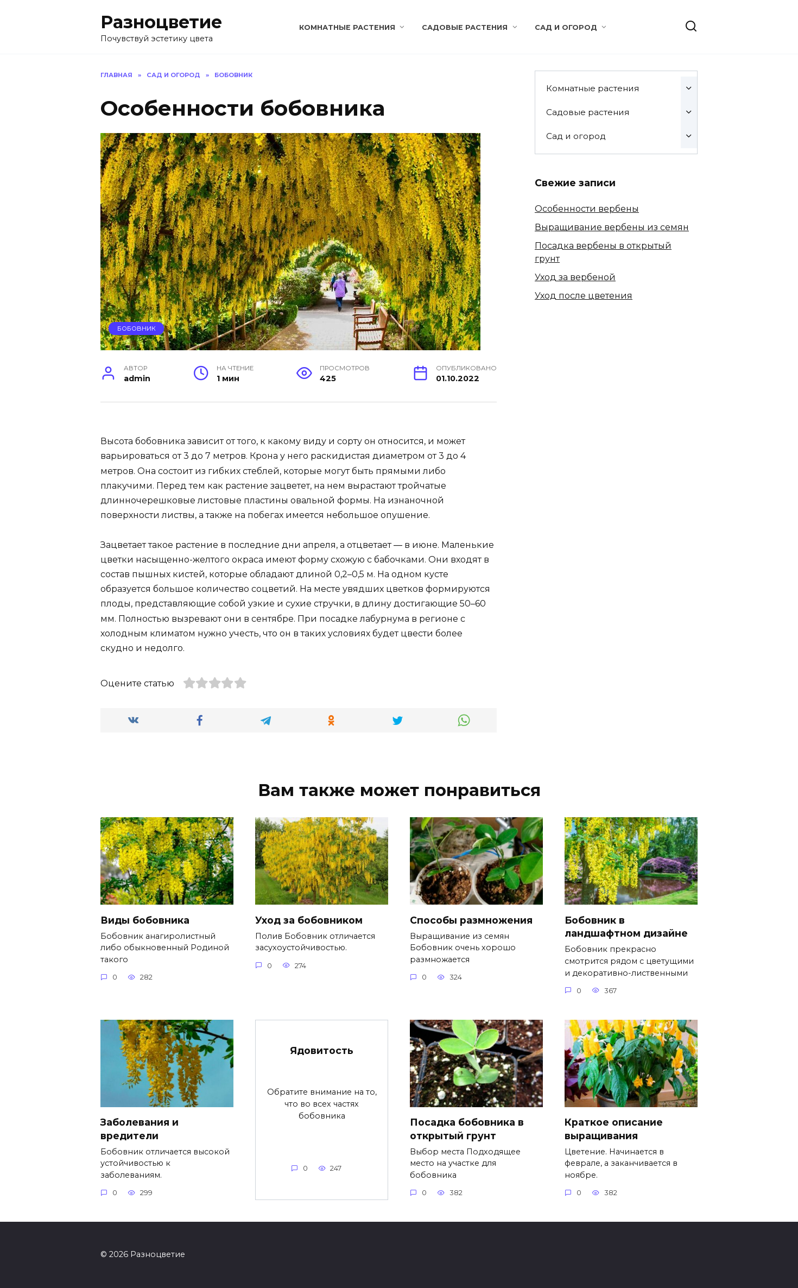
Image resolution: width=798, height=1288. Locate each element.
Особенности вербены (587, 209)
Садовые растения (465, 27)
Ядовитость (321, 1050)
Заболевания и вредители (139, 1128)
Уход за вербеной (575, 277)
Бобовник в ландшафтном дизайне (626, 926)
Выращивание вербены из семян (612, 227)
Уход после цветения (583, 296)
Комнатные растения (347, 27)
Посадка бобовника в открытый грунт (467, 1128)
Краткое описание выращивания (614, 1128)
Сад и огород (566, 27)
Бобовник (136, 328)
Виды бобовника (144, 919)
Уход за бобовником (309, 919)
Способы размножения (471, 919)
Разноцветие (161, 22)
